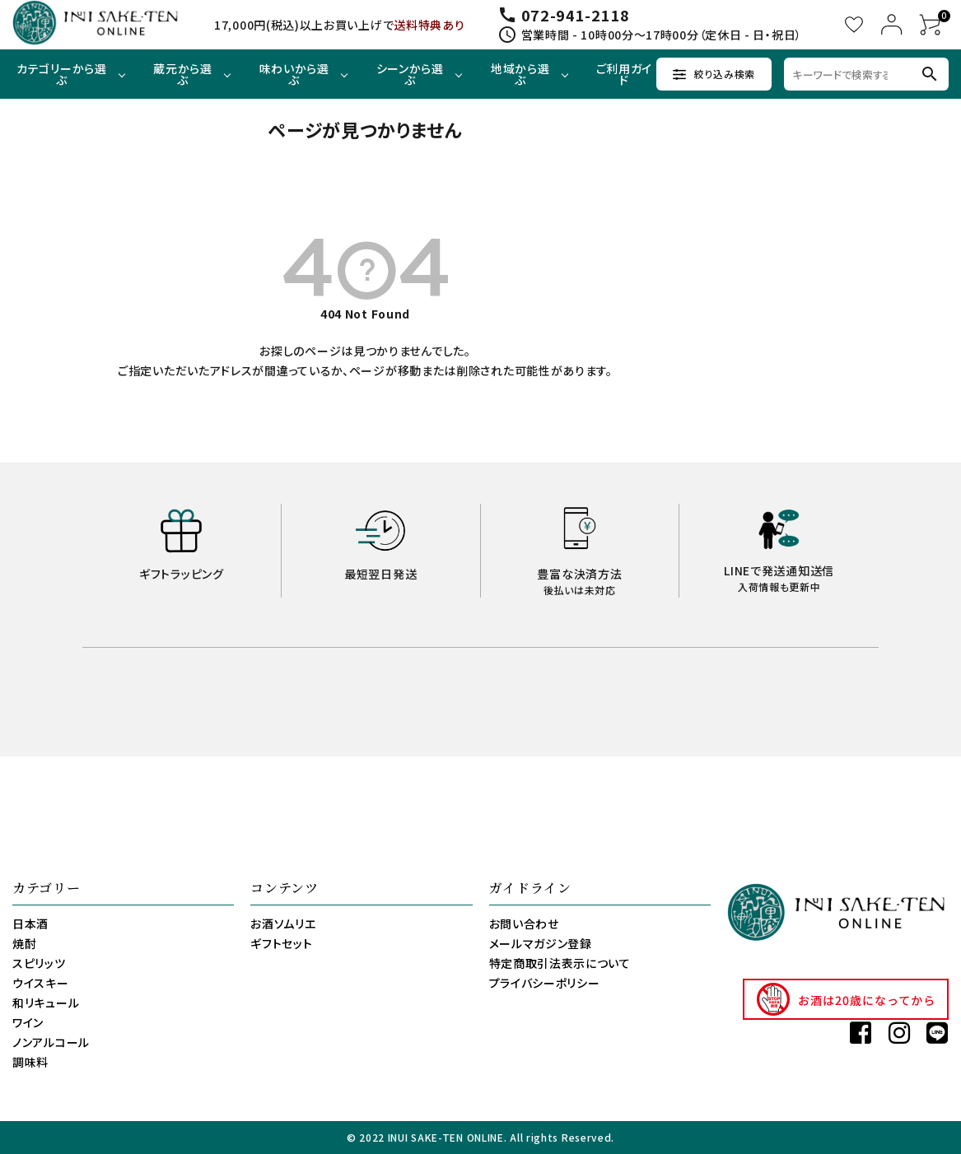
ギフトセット (281, 943)
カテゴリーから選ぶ (61, 74)
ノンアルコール (51, 1042)
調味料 (30, 1062)
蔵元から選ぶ (182, 74)
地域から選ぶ (520, 74)
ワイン (28, 1022)
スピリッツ (39, 963)
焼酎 (24, 943)
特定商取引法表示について (560, 963)
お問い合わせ (524, 923)
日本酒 (30, 923)
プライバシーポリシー (544, 983)
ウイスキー (40, 983)
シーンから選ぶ (410, 74)
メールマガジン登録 (540, 943)
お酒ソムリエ (282, 923)
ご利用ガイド (624, 74)
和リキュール (45, 1002)
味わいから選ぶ (294, 74)
